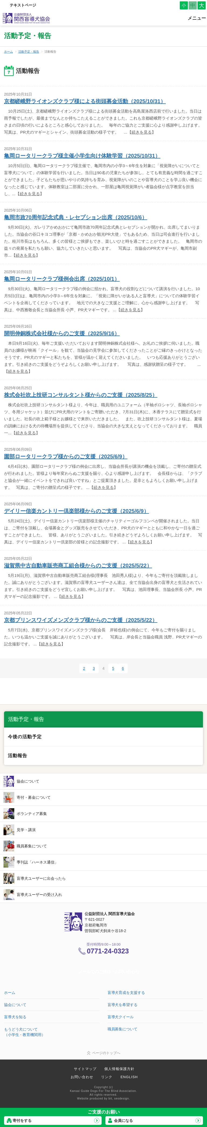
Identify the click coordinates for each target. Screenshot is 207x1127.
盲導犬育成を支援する (126, 992)
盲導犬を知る (15, 1017)
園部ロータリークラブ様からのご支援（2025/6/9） (65, 456)
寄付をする (22, 1120)
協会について (28, 781)
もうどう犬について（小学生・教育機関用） (24, 1032)
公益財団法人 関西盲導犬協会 (26, 18)
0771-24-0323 (108, 951)
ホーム (8, 51)
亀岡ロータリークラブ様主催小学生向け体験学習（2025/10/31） (82, 156)
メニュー (197, 18)
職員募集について (32, 846)
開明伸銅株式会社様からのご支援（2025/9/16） (62, 333)
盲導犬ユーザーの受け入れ (39, 894)
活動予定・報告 (28, 51)
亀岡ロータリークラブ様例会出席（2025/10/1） (62, 279)
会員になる (123, 1120)
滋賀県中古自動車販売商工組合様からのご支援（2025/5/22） (78, 565)
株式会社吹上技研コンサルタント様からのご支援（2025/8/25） (80, 395)
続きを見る (142, 132)
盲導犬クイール (121, 1017)
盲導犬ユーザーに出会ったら (41, 878)
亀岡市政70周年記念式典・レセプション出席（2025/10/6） (75, 217)
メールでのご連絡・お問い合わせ (108, 971)
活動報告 (17, 755)
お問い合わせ (82, 1077)
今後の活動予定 (25, 736)
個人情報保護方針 (119, 1069)
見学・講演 (26, 830)
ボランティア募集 (32, 813)
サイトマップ (85, 1069)
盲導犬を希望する (122, 1005)
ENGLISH (129, 1077)
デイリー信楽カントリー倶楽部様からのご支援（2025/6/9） (76, 511)
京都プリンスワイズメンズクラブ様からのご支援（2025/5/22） (80, 620)
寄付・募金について (34, 797)
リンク (106, 1077)
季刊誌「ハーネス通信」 (37, 862)
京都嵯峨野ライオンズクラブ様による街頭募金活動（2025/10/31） (85, 101)
